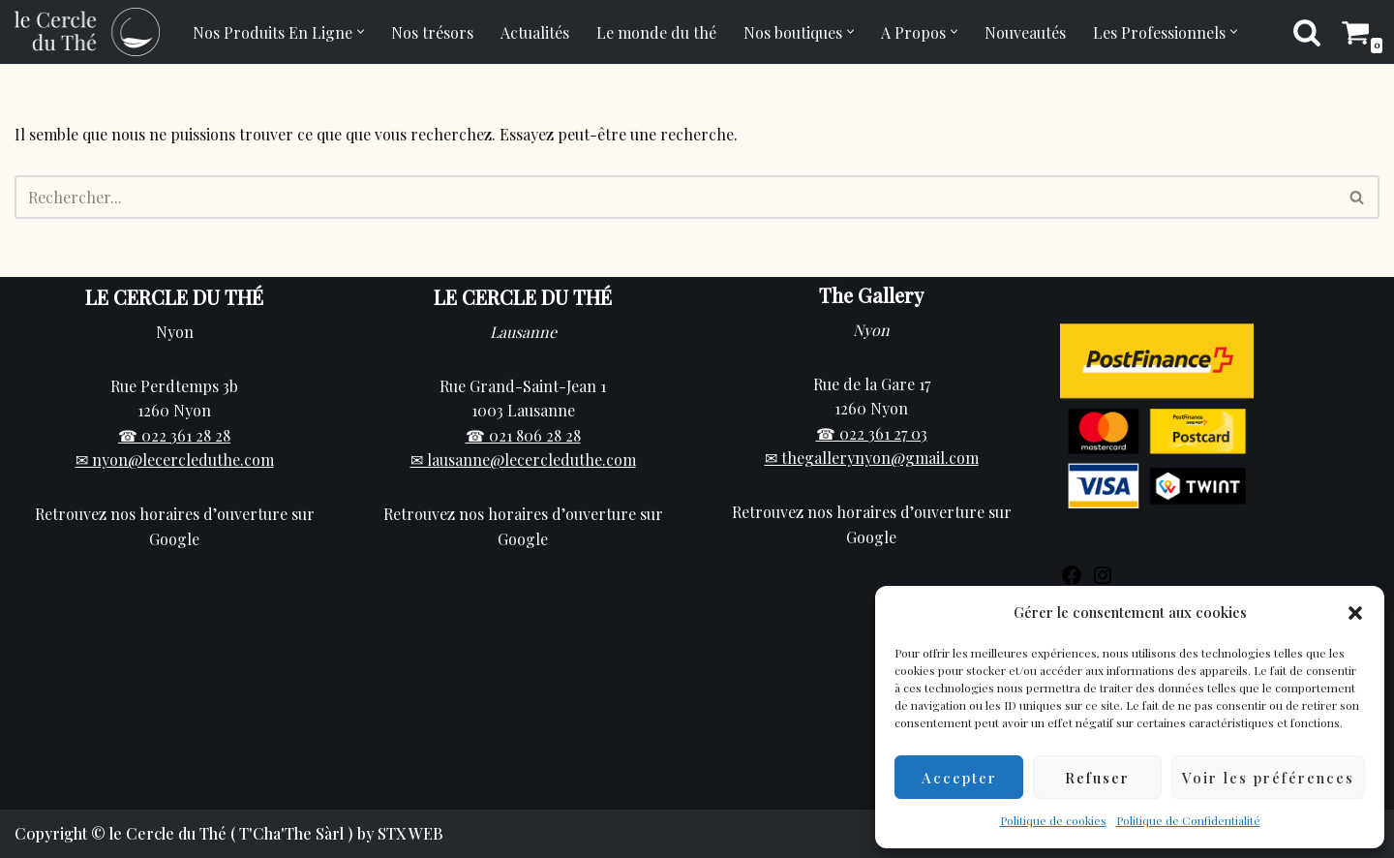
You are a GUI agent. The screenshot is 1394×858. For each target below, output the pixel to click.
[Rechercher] (1306, 31)
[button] (1355, 613)
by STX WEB (399, 833)
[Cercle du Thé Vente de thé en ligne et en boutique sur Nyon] (87, 32)
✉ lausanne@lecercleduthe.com (523, 459)
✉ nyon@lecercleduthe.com (175, 459)
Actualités (534, 32)
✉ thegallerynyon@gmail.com (872, 457)
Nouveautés (1025, 32)
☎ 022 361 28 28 (174, 435)
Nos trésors (432, 32)
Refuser (1097, 777)
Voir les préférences (1268, 777)
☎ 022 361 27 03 (871, 433)
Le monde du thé (656, 32)
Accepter (959, 777)
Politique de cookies (1053, 820)
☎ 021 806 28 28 (523, 435)
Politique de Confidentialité (1188, 820)
